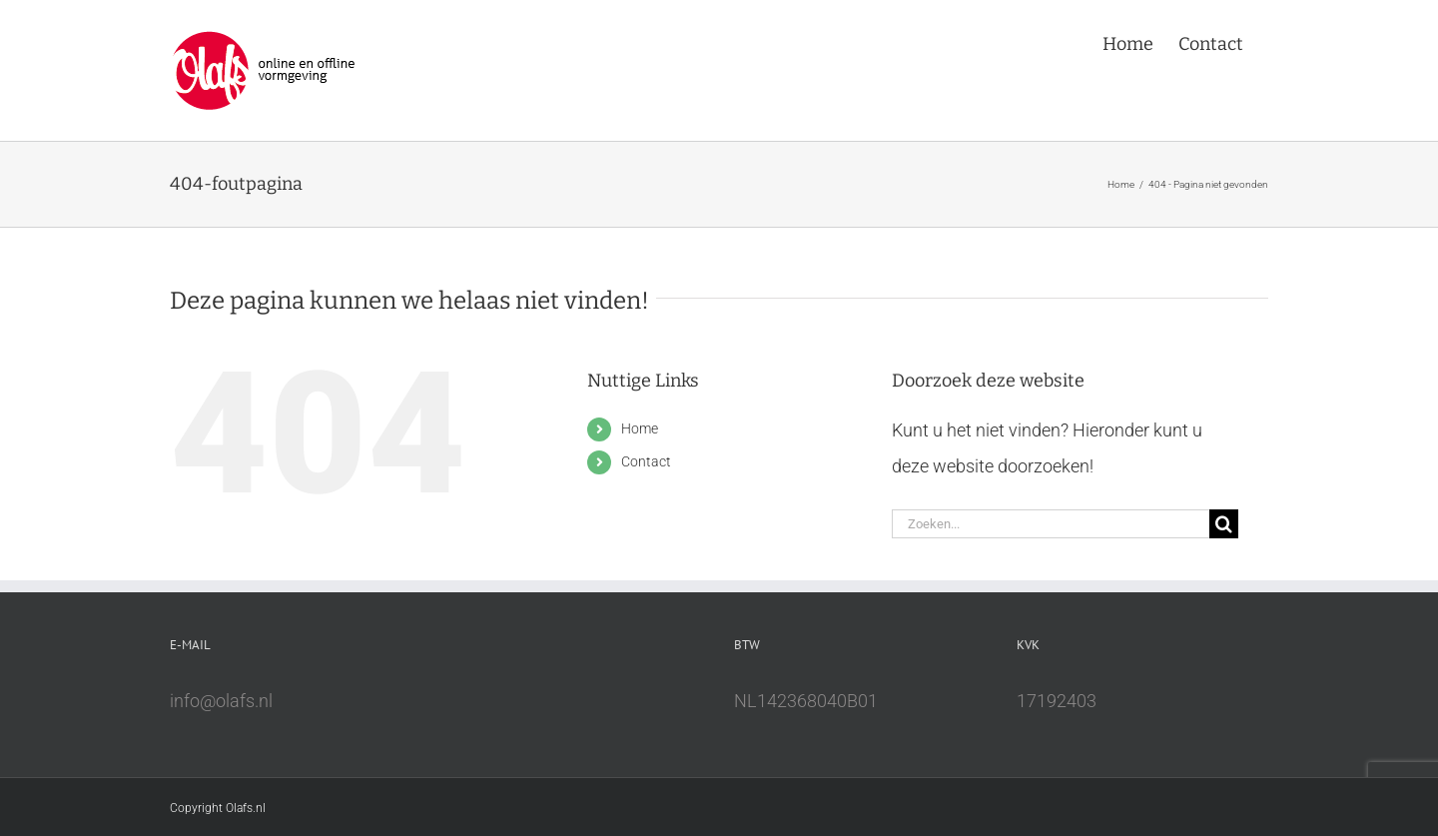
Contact (646, 461)
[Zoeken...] (1050, 523)
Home (639, 428)
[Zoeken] (1223, 523)
